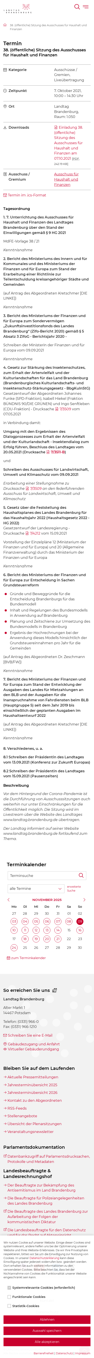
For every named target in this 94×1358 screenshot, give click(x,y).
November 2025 (47, 900)
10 (14, 930)
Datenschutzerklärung (44, 1258)
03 (14, 921)
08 (69, 921)
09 (80, 921)
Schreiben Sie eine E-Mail (30, 1035)
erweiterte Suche (74, 888)
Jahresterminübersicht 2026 (32, 1093)
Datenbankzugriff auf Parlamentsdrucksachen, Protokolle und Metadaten (48, 1159)
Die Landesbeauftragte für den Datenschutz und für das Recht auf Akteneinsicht (46, 1232)
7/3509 (65, 409)
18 (25, 939)
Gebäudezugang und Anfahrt (34, 1044)
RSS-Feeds (17, 1108)
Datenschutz (64, 1353)
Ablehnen (47, 1320)
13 (47, 930)
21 (57, 939)
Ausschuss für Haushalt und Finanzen (66, 179)
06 (47, 921)
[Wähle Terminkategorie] (36, 888)
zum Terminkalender (28, 958)
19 (36, 939)
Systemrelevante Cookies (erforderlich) (41, 1288)
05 (36, 921)
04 (25, 921)
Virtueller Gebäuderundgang (33, 1049)
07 (58, 921)
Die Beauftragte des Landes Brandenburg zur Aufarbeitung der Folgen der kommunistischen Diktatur (47, 1216)
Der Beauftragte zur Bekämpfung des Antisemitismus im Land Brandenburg (41, 1188)
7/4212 (35, 533)
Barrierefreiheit (44, 1353)
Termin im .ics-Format (27, 195)
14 (58, 930)
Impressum (82, 1353)
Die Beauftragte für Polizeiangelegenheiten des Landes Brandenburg (45, 1201)
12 (36, 930)
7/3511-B (58, 452)
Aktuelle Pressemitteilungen (32, 1077)
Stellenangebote (22, 1116)
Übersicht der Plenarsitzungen (34, 1124)
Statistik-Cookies (23, 1306)
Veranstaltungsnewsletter (30, 1132)
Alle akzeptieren (47, 1342)
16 (79, 930)
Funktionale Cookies (26, 1297)
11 (25, 930)
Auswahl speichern (47, 1331)
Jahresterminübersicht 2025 (32, 1085)
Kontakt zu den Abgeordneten (34, 1100)
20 (47, 939)
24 (14, 948)
